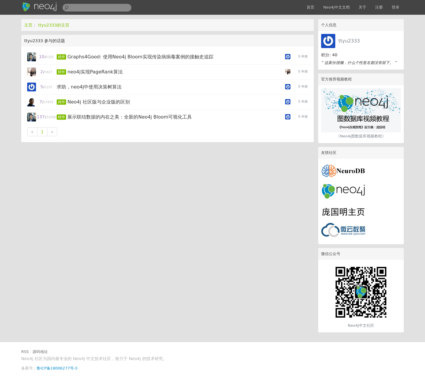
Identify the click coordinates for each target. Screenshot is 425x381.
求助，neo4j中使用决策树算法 (89, 87)
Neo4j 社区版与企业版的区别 (98, 102)
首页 (310, 7)
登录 (395, 7)
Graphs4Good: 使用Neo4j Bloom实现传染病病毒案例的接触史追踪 (140, 57)
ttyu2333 (349, 41)
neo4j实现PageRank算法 (94, 72)
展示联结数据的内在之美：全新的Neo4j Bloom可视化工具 (129, 117)
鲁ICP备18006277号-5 (57, 368)
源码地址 (40, 351)
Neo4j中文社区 (361, 325)
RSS (25, 351)
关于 (362, 7)
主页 (28, 25)
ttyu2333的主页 (53, 25)
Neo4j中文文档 (336, 7)
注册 (379, 7)
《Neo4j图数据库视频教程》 (361, 136)
